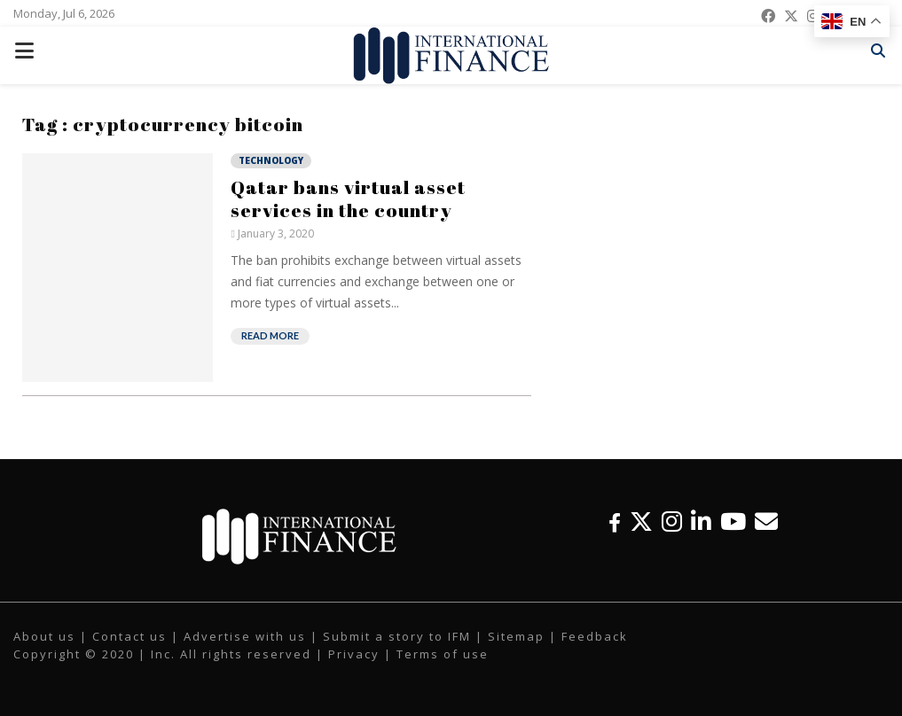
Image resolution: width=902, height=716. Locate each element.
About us (44, 636)
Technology (271, 160)
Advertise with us (245, 636)
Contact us (129, 636)
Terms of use (442, 654)
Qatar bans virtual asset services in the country (348, 198)
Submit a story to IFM (397, 636)
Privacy (354, 654)
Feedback (594, 636)
